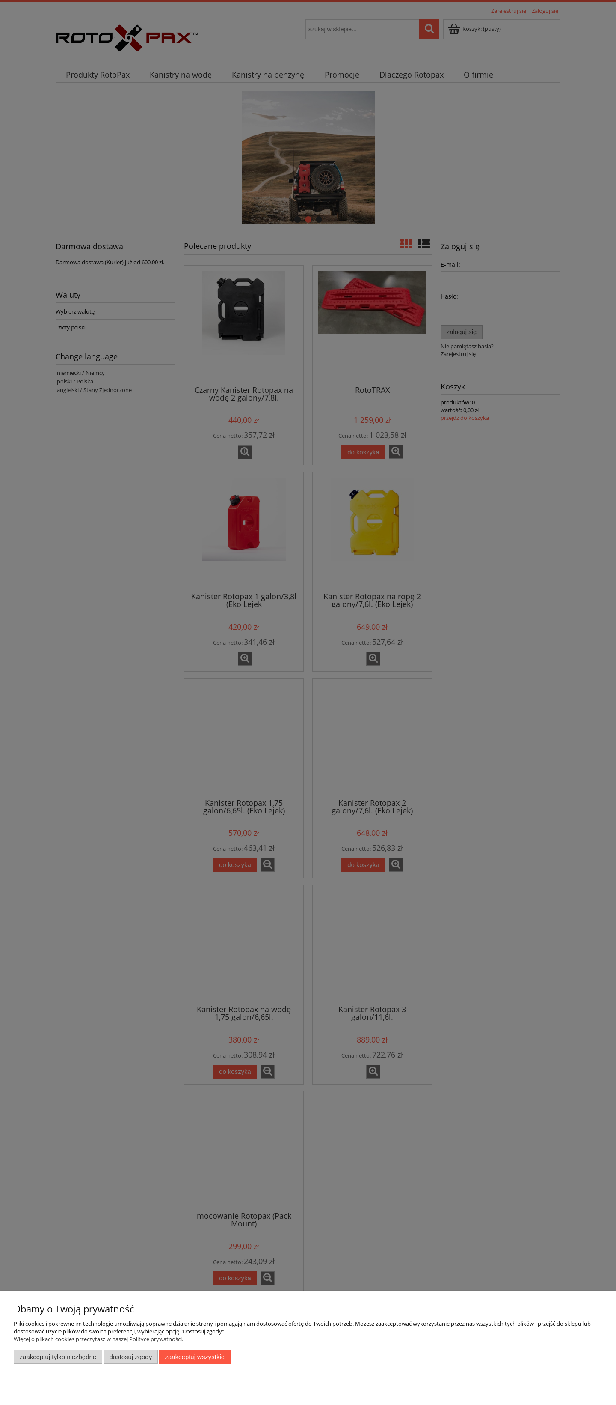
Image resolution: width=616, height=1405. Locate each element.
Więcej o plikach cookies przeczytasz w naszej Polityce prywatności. (98, 1339)
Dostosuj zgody (130, 1356)
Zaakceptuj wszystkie (195, 1356)
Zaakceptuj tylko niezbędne (58, 1356)
